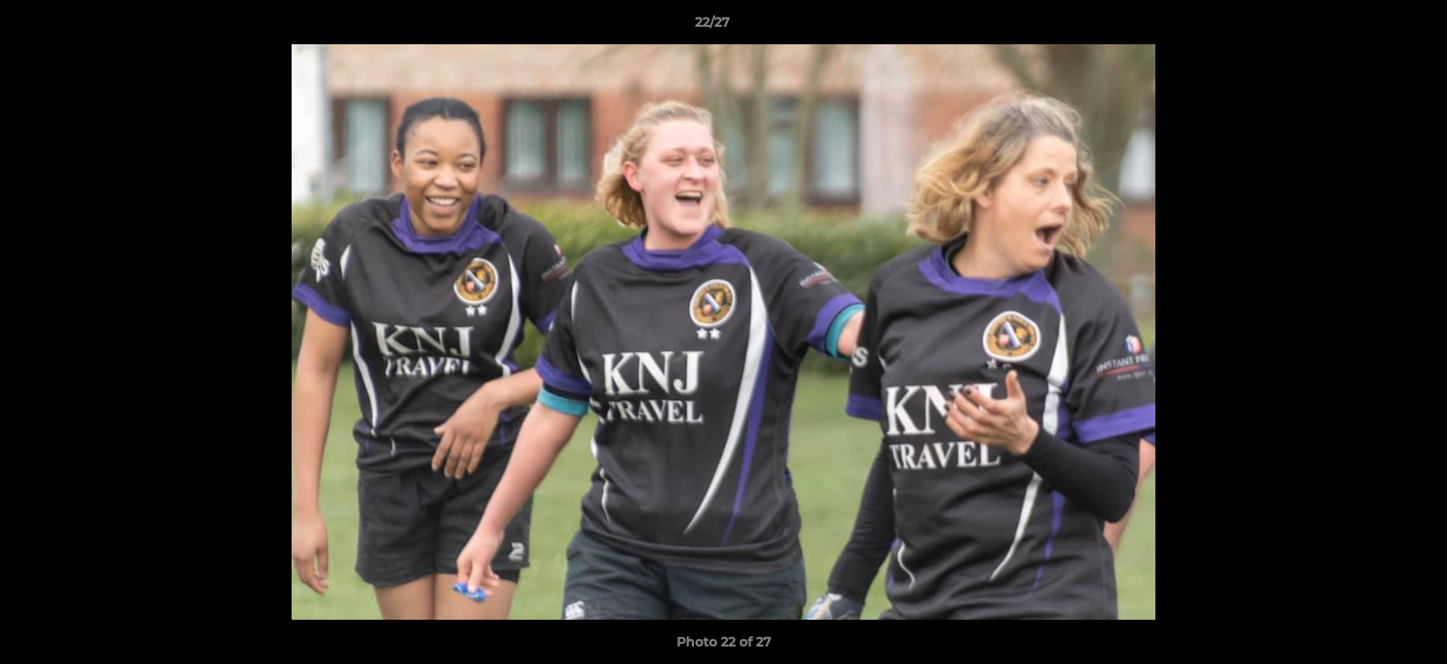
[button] (1369, 26)
